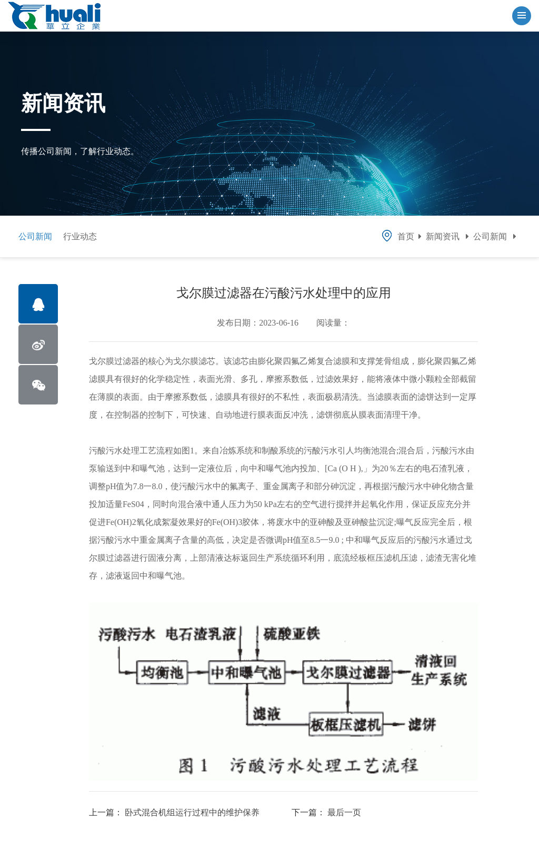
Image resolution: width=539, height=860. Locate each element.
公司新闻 (35, 236)
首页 (397, 236)
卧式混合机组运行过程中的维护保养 (192, 812)
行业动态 (80, 236)
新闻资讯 (443, 236)
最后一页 (344, 812)
